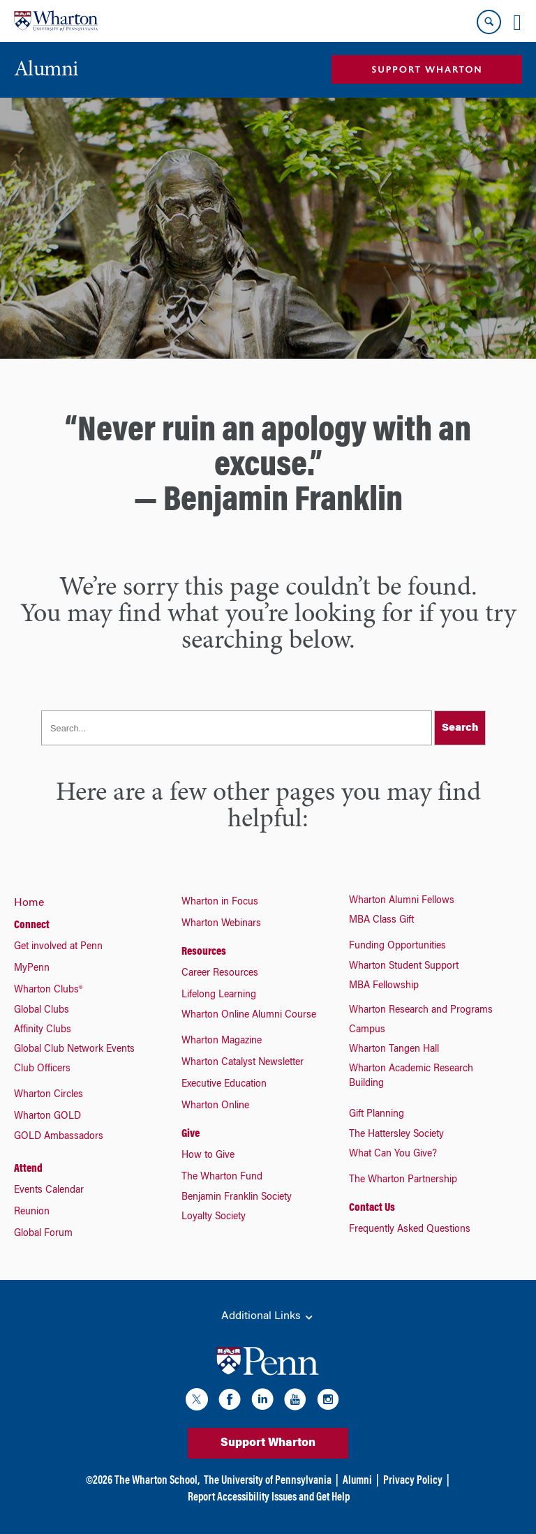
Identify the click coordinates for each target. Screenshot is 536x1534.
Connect (32, 925)
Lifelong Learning (218, 995)
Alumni (357, 1481)
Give (190, 1134)
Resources (203, 952)
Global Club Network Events (74, 1050)
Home (29, 903)
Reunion (32, 1212)
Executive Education (224, 1084)
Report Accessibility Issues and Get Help (269, 1497)
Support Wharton (268, 1443)
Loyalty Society (213, 1217)
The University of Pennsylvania (268, 1481)
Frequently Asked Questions (409, 1230)
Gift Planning (376, 1114)
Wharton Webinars (221, 924)
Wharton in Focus (219, 902)
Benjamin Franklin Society (236, 1197)
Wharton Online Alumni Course (248, 1015)
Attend (28, 1169)
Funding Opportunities (397, 946)
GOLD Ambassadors (58, 1137)
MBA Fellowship (384, 986)
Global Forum (43, 1234)
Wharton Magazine (221, 1041)
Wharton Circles (48, 1095)
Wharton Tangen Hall (394, 1050)
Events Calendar (49, 1191)
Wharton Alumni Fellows (401, 901)
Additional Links (268, 1317)
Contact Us (372, 1208)
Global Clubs (41, 1010)
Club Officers (42, 1069)
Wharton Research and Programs (421, 1010)
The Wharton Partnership (403, 1180)
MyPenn (32, 969)
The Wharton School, (157, 1481)
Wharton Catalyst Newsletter (242, 1063)
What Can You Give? (393, 1154)
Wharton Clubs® (48, 990)
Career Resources (219, 973)
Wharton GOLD (47, 1117)
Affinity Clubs (42, 1030)
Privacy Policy (412, 1481)
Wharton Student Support (404, 966)
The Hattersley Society (396, 1135)
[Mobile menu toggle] (517, 22)
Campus (367, 1030)
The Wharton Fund (221, 1177)
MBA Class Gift (381, 920)
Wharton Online (215, 1106)
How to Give (207, 1156)
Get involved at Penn (58, 947)
